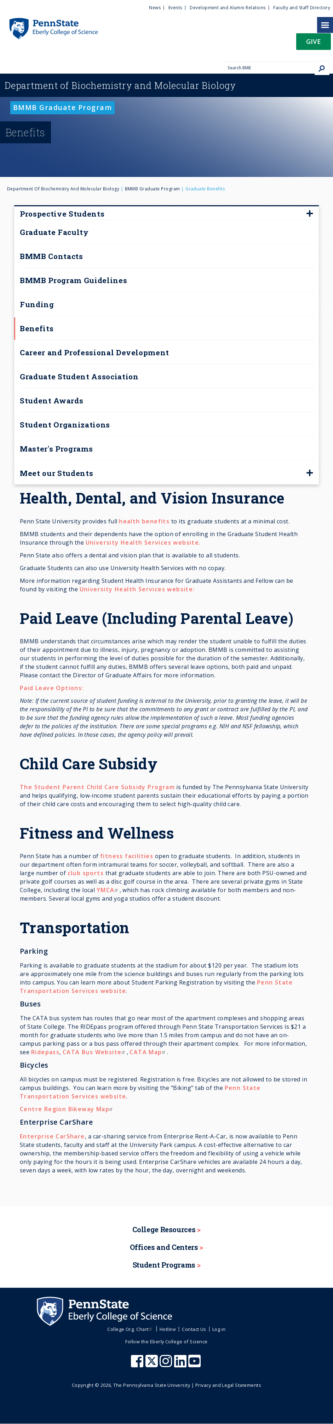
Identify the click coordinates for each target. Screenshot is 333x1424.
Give (313, 41)
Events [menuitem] (175, 8)
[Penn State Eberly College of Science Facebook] (138, 1364)
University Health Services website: (137, 589)
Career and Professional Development (94, 352)
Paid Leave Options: (52, 688)
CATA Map (148, 1052)
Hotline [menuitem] (168, 1329)
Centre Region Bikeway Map (67, 1109)
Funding (37, 304)
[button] (313, 43)
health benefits (144, 521)
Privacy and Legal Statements (228, 1385)
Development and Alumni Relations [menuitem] (227, 8)
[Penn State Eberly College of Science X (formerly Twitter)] (152, 1364)
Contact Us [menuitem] (194, 1329)
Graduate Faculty (54, 232)
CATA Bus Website (94, 1052)
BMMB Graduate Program (152, 189)
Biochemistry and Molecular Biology (120, 85)
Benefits (36, 328)
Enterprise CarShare (52, 1136)
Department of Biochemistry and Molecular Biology (63, 189)
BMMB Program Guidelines (73, 280)
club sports (86, 873)
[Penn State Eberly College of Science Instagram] (167, 1364)
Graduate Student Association (79, 376)
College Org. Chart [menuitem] (130, 1329)
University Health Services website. (143, 542)
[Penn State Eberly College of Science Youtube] (195, 1364)
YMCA (108, 890)
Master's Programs (56, 449)
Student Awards (51, 401)
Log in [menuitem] (219, 1329)
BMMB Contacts (51, 256)
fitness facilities (126, 856)
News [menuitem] (155, 8)
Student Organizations (65, 425)
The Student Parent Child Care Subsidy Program (97, 787)
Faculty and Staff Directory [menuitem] (301, 8)
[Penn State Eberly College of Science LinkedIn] (181, 1364)
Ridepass (45, 1052)
